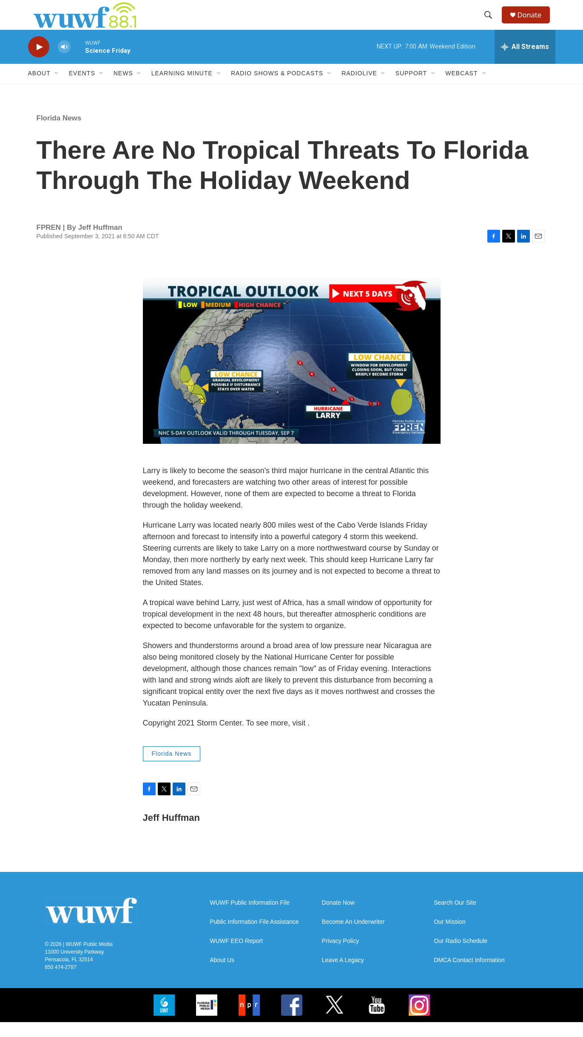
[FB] (291, 1020)
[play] (39, 62)
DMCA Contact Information (469, 975)
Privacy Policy (340, 956)
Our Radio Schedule (460, 956)
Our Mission (450, 937)
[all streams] (525, 62)
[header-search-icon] (491, 22)
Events (82, 88)
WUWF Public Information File (250, 917)
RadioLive (359, 88)
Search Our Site (455, 917)
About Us (222, 975)
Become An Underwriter (353, 937)
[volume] (64, 61)
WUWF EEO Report (236, 956)
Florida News (59, 133)
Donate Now (338, 917)
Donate (533, 22)
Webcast (461, 88)
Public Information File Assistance (254, 937)
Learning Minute (182, 88)
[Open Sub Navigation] (57, 88)
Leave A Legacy (343, 975)
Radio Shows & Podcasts (277, 88)
